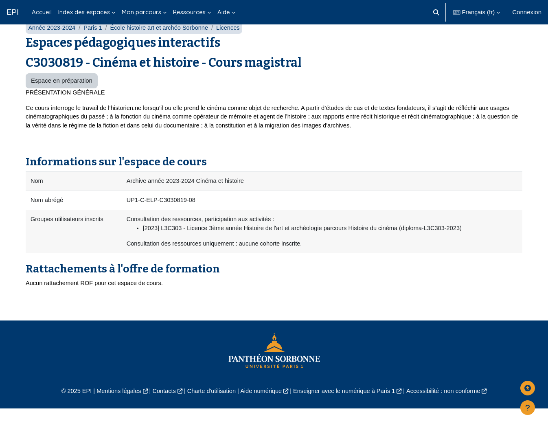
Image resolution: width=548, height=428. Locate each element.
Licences (233, 43)
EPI (13, 12)
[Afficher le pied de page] (527, 407)
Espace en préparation (61, 96)
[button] (436, 12)
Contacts (161, 409)
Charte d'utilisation (209, 409)
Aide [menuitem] (223, 12)
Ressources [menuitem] (189, 12)
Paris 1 (94, 43)
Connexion (526, 12)
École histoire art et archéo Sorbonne (162, 43)
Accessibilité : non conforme (449, 409)
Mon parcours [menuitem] (141, 12)
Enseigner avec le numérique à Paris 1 (346, 409)
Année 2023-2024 (52, 43)
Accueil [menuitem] (42, 12)
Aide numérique (260, 409)
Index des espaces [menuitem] (84, 12)
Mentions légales (114, 409)
